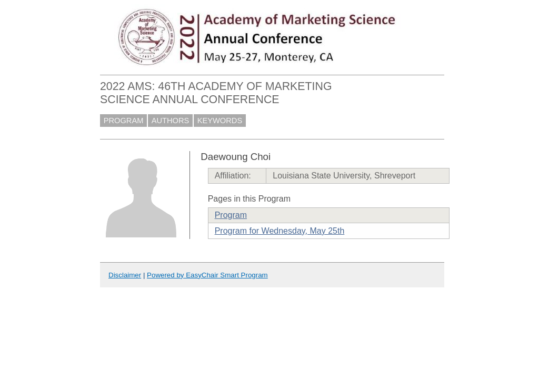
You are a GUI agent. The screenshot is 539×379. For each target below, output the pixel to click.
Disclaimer (124, 275)
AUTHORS (170, 120)
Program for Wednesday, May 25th (280, 230)
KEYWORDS (220, 120)
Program (231, 215)
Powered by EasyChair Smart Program (207, 275)
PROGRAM (124, 120)
